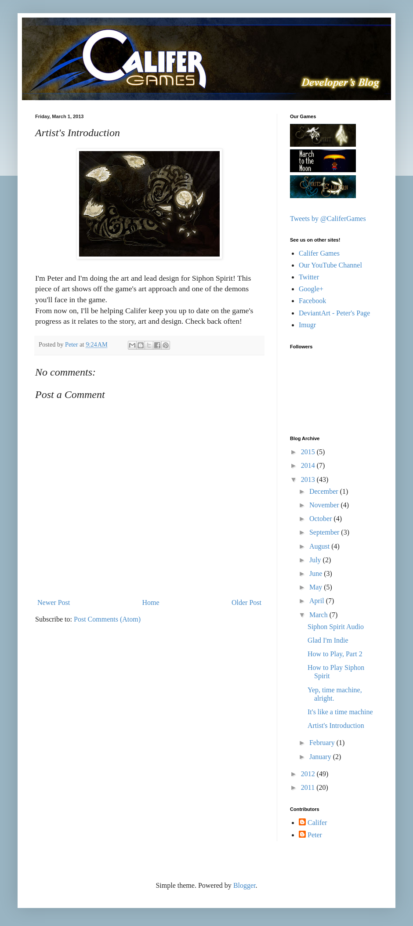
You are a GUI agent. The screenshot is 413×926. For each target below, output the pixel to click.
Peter (315, 835)
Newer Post (53, 602)
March (319, 615)
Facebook (312, 300)
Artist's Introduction (336, 725)
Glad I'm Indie (328, 640)
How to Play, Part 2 (335, 654)
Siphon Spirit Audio (336, 626)
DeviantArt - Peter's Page (334, 313)
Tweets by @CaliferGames (328, 218)
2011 (308, 787)
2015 (309, 452)
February (323, 742)
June (316, 573)
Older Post (246, 602)
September (325, 532)
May (316, 587)
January (321, 756)
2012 (309, 774)
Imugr (307, 325)
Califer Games (319, 253)
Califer (317, 822)
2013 (309, 479)
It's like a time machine (340, 712)
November (325, 505)
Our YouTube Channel (330, 265)
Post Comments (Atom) (107, 619)
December (324, 491)
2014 (309, 465)
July (316, 560)
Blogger (244, 885)
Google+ (311, 289)
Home (150, 602)
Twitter (309, 277)
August (320, 546)
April (317, 600)
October (321, 518)
